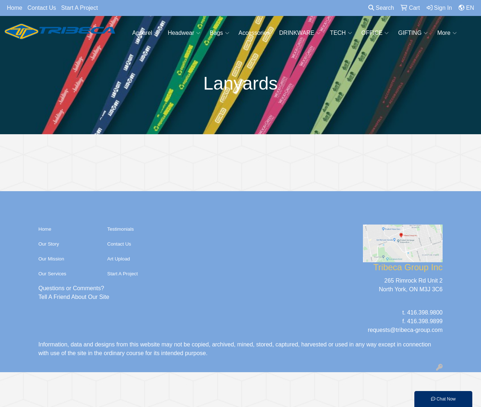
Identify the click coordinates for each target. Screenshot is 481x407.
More (446, 33)
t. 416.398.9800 (422, 312)
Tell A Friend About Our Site (73, 297)
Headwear (184, 33)
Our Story (48, 244)
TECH (341, 33)
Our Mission (51, 259)
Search (381, 8)
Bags (219, 33)
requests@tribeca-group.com (405, 330)
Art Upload (118, 259)
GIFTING (413, 33)
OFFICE (375, 33)
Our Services (52, 273)
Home (14, 8)
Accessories (254, 33)
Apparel (145, 33)
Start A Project (79, 8)
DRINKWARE (300, 33)
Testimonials (120, 229)
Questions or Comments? (71, 288)
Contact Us (42, 8)
